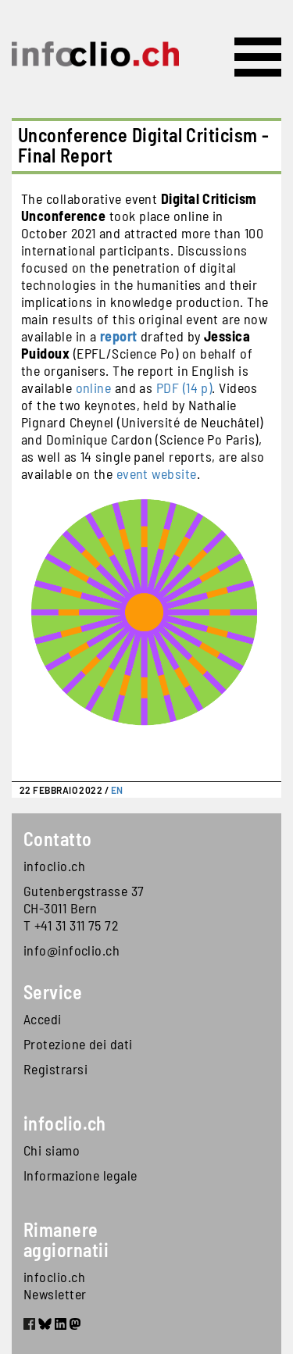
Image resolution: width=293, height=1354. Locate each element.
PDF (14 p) (184, 387)
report (119, 336)
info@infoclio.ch (71, 950)
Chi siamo (51, 1150)
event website (156, 473)
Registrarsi (55, 1068)
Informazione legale (80, 1175)
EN (117, 789)
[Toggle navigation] (257, 57)
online (94, 387)
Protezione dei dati (78, 1043)
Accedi (42, 1018)
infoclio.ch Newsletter (55, 1285)
